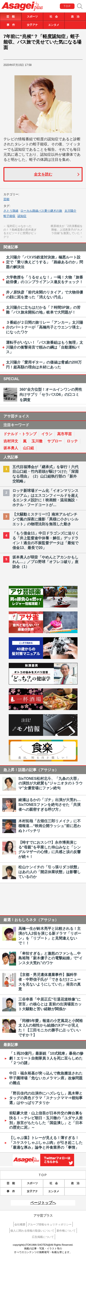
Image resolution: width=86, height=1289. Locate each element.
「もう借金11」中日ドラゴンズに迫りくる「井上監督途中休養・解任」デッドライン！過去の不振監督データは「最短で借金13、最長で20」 (45, 540)
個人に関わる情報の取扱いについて (32, 1230)
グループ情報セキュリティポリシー (50, 1224)
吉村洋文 (10, 441)
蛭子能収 (9, 216)
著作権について (66, 1230)
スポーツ (32, 16)
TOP (67, 6)
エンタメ (53, 24)
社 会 (54, 16)
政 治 (75, 16)
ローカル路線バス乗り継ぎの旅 (41, 210)
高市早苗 (64, 434)
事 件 (11, 24)
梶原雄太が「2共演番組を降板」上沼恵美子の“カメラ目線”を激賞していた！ (67, 231)
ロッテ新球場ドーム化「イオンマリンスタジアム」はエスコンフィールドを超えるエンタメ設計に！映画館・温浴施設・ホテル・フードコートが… (45, 498)
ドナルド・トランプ (19, 434)
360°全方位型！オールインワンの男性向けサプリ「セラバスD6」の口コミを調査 (50, 395)
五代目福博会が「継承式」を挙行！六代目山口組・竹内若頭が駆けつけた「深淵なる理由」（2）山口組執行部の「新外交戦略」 (45, 474)
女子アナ (32, 24)
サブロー (54, 441)
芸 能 (10, 16)
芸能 (6, 199)
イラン (46, 434)
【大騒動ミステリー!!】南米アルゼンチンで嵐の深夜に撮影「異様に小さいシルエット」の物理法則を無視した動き (45, 519)
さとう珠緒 (10, 210)
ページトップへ (43, 1203)
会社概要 (19, 1224)
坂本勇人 (10, 448)
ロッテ (72, 441)
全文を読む (43, 174)
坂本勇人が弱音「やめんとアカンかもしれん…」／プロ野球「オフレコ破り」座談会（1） (45, 562)
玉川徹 (36, 441)
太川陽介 (70, 210)
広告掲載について (43, 1237)
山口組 (28, 448)
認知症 (21, 216)
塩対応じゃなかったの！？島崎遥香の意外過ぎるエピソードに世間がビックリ (19, 231)
